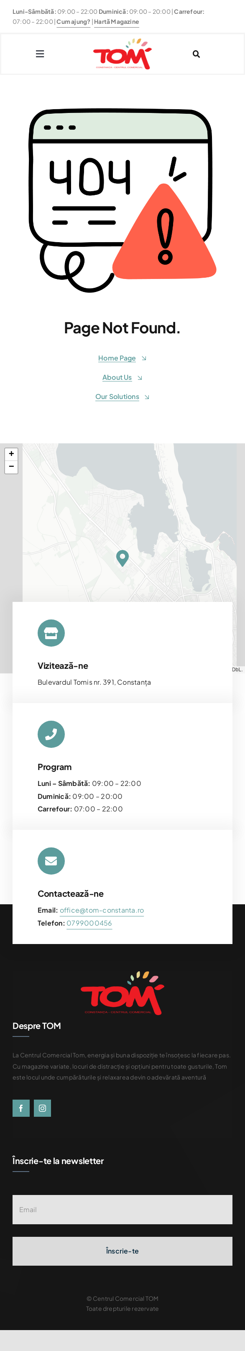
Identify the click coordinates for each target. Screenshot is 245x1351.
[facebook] (21, 1108)
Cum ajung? (73, 21)
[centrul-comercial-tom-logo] (122, 41)
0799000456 (89, 923)
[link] (89, 923)
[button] (122, 558)
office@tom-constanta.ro (102, 910)
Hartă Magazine (116, 21)
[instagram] (42, 1108)
